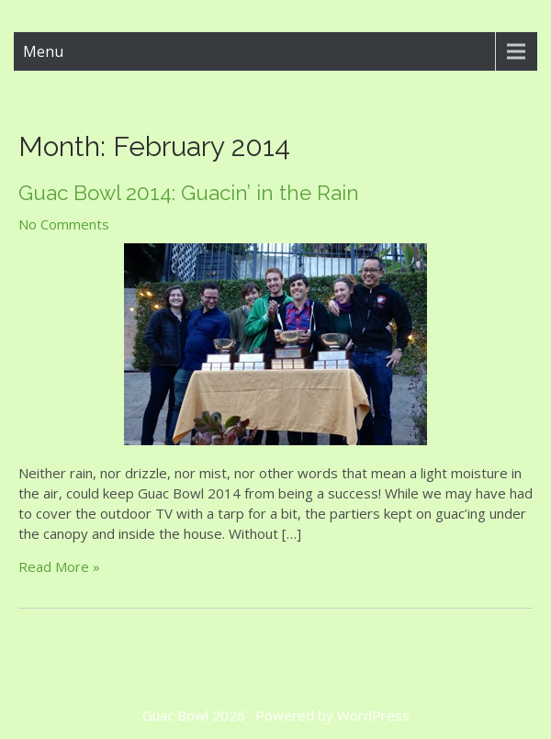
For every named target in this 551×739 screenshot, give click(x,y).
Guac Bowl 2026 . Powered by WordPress (276, 715)
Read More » (59, 566)
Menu (43, 51)
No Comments (63, 224)
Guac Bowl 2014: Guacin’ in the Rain (188, 193)
